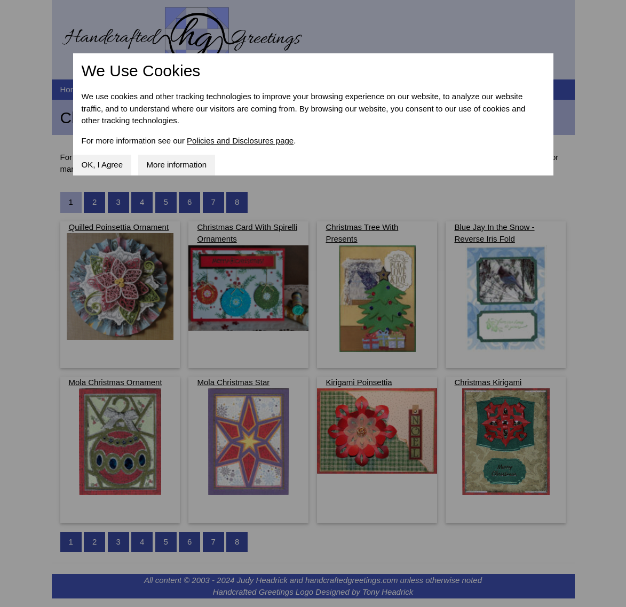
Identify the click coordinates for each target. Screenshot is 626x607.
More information (177, 164)
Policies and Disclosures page (240, 140)
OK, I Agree (102, 164)
